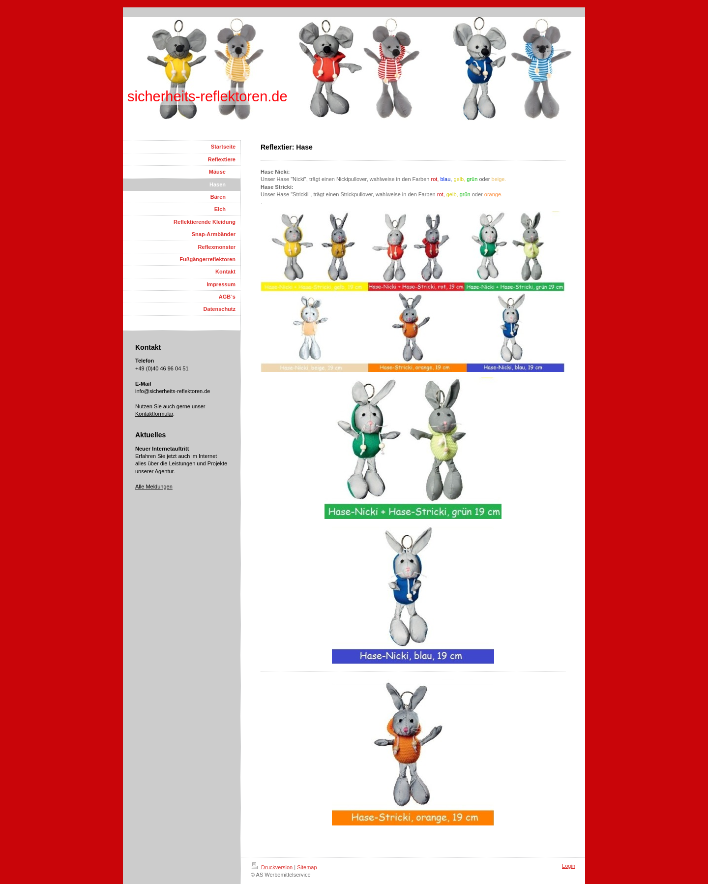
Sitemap (307, 867)
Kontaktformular (154, 414)
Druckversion (272, 867)
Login (568, 866)
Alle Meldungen (154, 486)
